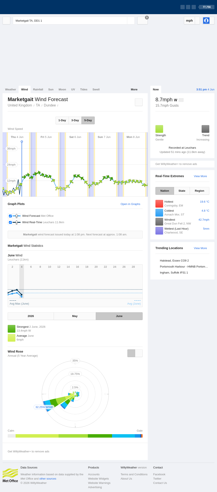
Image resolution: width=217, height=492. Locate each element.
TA (38, 105)
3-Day (75, 120)
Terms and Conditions (134, 474)
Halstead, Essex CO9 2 (174, 260)
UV (73, 89)
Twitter (157, 478)
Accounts (93, 474)
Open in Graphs (130, 204)
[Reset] (123, 20)
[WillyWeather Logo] (23, 7)
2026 (31, 316)
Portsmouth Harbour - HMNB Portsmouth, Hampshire (185, 266)
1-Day (62, 120)
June (119, 316)
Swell (96, 89)
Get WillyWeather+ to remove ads (176, 164)
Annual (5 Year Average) (23, 355)
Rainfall (38, 89)
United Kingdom (20, 105)
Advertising (95, 487)
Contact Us (160, 483)
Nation (164, 190)
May (75, 316)
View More (200, 176)
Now (156, 89)
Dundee (50, 105)
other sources (47, 478)
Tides (83, 89)
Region (199, 190)
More (134, 89)
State (182, 190)
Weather (10, 89)
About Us (126, 478)
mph (189, 20)
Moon (62, 89)
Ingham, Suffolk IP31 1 (174, 272)
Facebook (159, 474)
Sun (51, 89)
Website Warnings (99, 483)
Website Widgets (98, 478)
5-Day (88, 120)
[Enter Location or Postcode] (74, 20)
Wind (24, 89)
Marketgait (60, 105)
